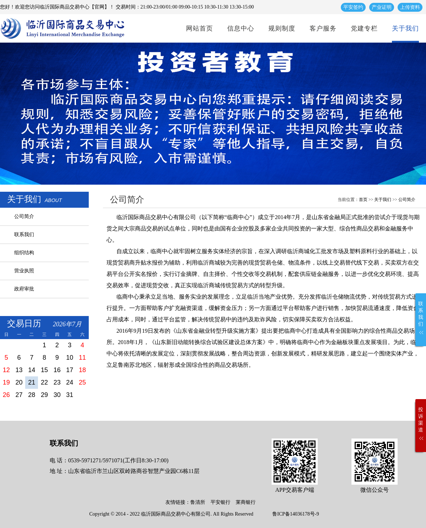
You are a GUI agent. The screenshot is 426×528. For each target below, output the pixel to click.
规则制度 (281, 28)
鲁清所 (197, 502)
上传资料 (410, 7)
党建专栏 (364, 28)
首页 (363, 199)
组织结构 (24, 252)
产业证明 (382, 7)
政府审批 (24, 289)
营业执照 (24, 270)
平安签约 (353, 7)
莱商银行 (246, 502)
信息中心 (240, 28)
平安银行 (220, 502)
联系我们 (24, 234)
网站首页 (199, 28)
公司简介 (24, 216)
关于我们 (405, 28)
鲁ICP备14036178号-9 (295, 514)
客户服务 (323, 28)
